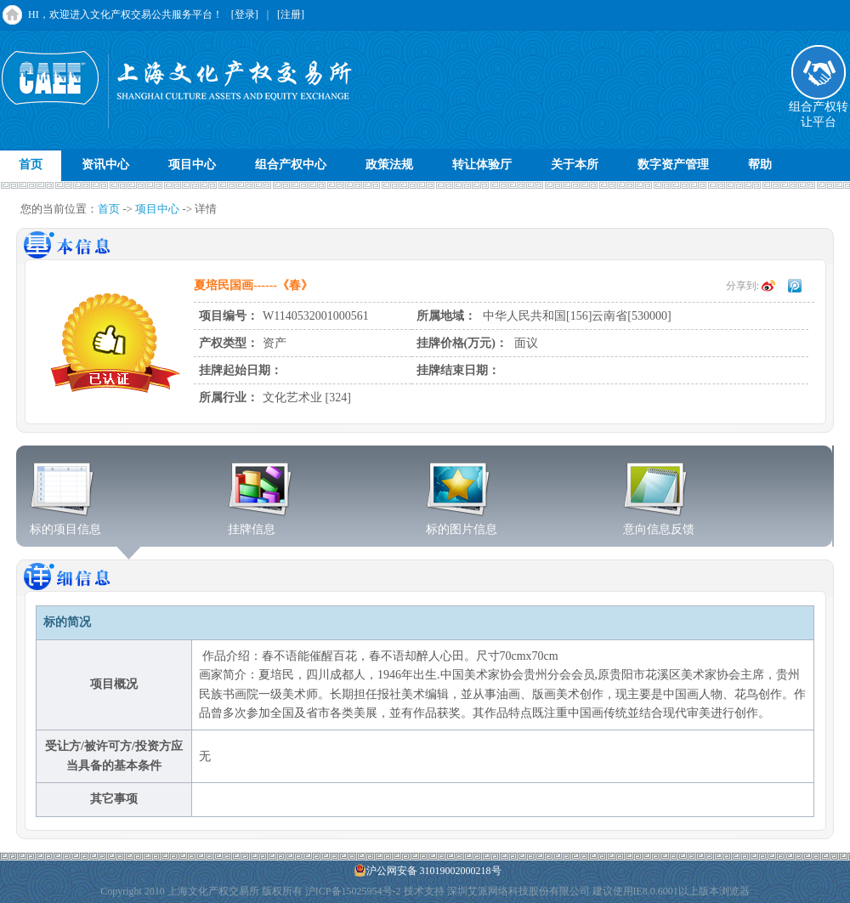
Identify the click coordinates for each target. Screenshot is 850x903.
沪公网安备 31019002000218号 (428, 870)
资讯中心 (105, 164)
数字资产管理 (673, 164)
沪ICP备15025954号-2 (353, 891)
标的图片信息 (461, 524)
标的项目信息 (65, 524)
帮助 (760, 164)
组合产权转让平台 (818, 108)
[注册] (290, 14)
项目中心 (192, 164)
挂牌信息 (260, 524)
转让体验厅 (482, 164)
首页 (30, 164)
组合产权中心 (290, 164)
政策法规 (389, 164)
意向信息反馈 (658, 524)
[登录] (244, 14)
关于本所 (574, 164)
